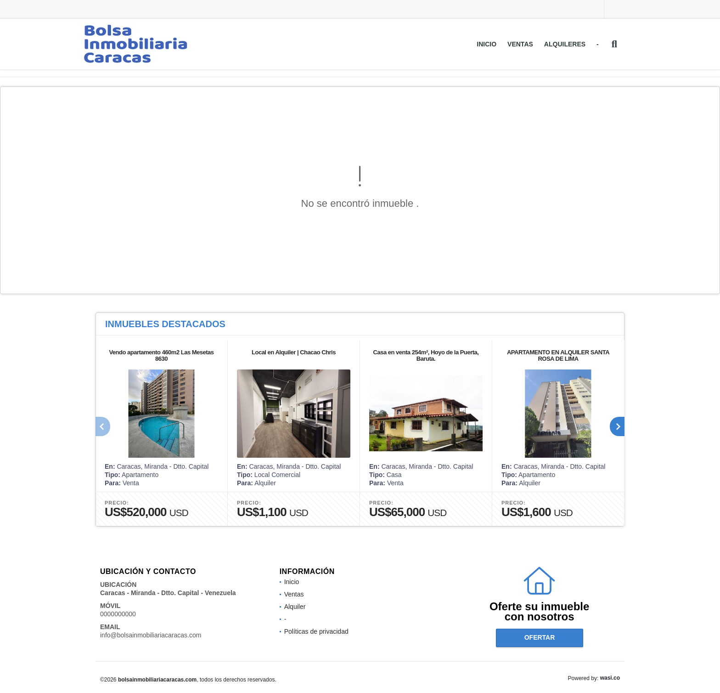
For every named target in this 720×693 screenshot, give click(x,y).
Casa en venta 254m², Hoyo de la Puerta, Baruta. (426, 355)
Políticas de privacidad (316, 631)
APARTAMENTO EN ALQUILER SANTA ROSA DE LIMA (558, 355)
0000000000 (118, 614)
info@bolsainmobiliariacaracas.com (150, 635)
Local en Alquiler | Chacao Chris (294, 352)
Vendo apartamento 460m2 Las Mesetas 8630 (161, 355)
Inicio (486, 44)
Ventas (520, 44)
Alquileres (564, 44)
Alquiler (295, 606)
